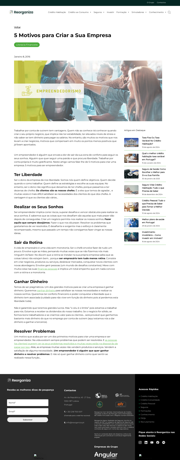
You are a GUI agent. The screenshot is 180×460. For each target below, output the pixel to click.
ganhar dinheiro (46, 290)
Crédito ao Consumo (79, 12)
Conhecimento (157, 12)
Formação (122, 12)
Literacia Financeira (27, 44)
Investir (110, 12)
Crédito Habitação (57, 12)
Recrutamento (147, 422)
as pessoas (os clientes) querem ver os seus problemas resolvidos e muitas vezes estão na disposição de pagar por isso (66, 343)
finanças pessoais (47, 269)
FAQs (143, 418)
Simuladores (139, 12)
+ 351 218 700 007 (74, 412)
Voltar (17, 27)
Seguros (99, 12)
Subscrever (27, 420)
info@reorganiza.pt (75, 422)
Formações (146, 411)
